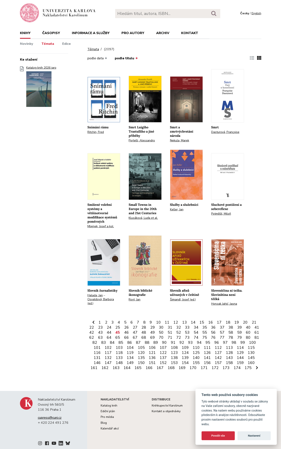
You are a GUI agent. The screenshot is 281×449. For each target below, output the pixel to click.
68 (143, 337)
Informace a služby (90, 33)
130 (251, 352)
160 (251, 362)
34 (196, 327)
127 (218, 352)
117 (108, 352)
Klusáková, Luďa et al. (143, 218)
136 (152, 357)
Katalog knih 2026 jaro (41, 88)
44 (109, 332)
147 (108, 362)
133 (119, 357)
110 (196, 347)
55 (204, 332)
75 (204, 337)
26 (126, 327)
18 (228, 322)
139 (185, 357)
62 (91, 337)
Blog (104, 423)
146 (97, 362)
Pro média (107, 417)
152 (163, 362)
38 (230, 327)
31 (170, 327)
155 (196, 362)
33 (187, 327)
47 (135, 332)
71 (170, 337)
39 (239, 327)
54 (196, 332)
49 (152, 332)
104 (130, 347)
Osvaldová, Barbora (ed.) (100, 301)
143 (229, 357)
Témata (47, 43)
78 (230, 337)
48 (143, 332)
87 (138, 342)
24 (109, 327)
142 (218, 357)
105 (141, 347)
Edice (66, 43)
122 (163, 352)
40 (248, 327)
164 (127, 367)
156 (207, 362)
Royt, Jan (134, 300)
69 (152, 337)
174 (237, 367)
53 (187, 332)
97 (225, 342)
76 (213, 337)
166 (149, 367)
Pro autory (132, 33)
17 (219, 322)
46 (126, 332)
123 (174, 352)
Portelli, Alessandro (142, 140)
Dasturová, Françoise (225, 132)
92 (181, 342)
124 (185, 352)
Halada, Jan (95, 295)
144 (240, 357)
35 (204, 327)
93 (190, 342)
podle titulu (126, 58)
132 (108, 357)
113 (229, 347)
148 (119, 362)
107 (163, 347)
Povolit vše (218, 435)
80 (248, 337)
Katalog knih (109, 406)
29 (152, 327)
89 (155, 342)
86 (129, 342)
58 (230, 332)
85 (121, 342)
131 (97, 357)
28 (143, 327)
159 (240, 362)
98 (234, 342)
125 (196, 352)
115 (251, 347)
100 (252, 342)
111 (207, 347)
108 (174, 347)
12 (175, 322)
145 (251, 357)
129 (240, 352)
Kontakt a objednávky (166, 411)
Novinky (26, 43)
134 (130, 357)
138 (174, 357)
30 (161, 327)
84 (112, 342)
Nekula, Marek (179, 140)
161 (94, 367)
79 (239, 337)
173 (226, 367)
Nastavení (254, 435)
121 (152, 352)
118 (119, 352)
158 (229, 362)
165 (138, 367)
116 (97, 352)
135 (141, 357)
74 (196, 337)
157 (218, 362)
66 (126, 337)
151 (152, 362)
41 (257, 327)
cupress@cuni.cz (50, 417)
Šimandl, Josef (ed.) (183, 300)
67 (135, 337)
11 (167, 322)
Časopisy (51, 33)
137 (163, 357)
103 (119, 347)
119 (130, 352)
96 (216, 342)
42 (91, 332)
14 (193, 322)
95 (208, 342)
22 (91, 327)
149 (130, 362)
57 (222, 332)
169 (182, 367)
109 (185, 347)
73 (187, 337)
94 (199, 342)
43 (100, 332)
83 (103, 342)
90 (164, 342)
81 (257, 337)
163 (116, 367)
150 (141, 362)
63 (100, 337)
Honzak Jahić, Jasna (224, 304)
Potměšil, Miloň (221, 214)
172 (215, 367)
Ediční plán (108, 411)
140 (196, 357)
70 (161, 337)
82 (94, 342)
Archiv (162, 33)
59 (239, 332)
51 (170, 332)
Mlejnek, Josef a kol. (100, 226)
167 (160, 367)
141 (207, 357)
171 (204, 367)
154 (185, 362)
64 (109, 337)
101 (97, 347)
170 (193, 367)
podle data (97, 58)
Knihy (25, 33)
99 (242, 342)
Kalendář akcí (110, 428)
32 (178, 327)
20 (245, 322)
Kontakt (189, 33)
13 (184, 322)
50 (161, 332)
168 (171, 367)
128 (229, 352)
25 (117, 327)
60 (248, 332)
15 (201, 322)
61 (257, 332)
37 (222, 327)
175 (248, 367)
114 (240, 347)
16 (210, 322)
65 (117, 337)
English (256, 13)
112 (218, 347)
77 (222, 337)
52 (178, 332)
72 (178, 337)
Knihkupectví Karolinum (167, 406)
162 (105, 367)
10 (158, 322)
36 (213, 327)
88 (147, 342)
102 (108, 347)
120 (141, 352)
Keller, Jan (176, 209)
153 (174, 362)
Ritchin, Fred (95, 132)
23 (100, 327)
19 (236, 322)
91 (173, 342)
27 (135, 327)
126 (207, 352)
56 (213, 332)
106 (152, 347)
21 (254, 322)
